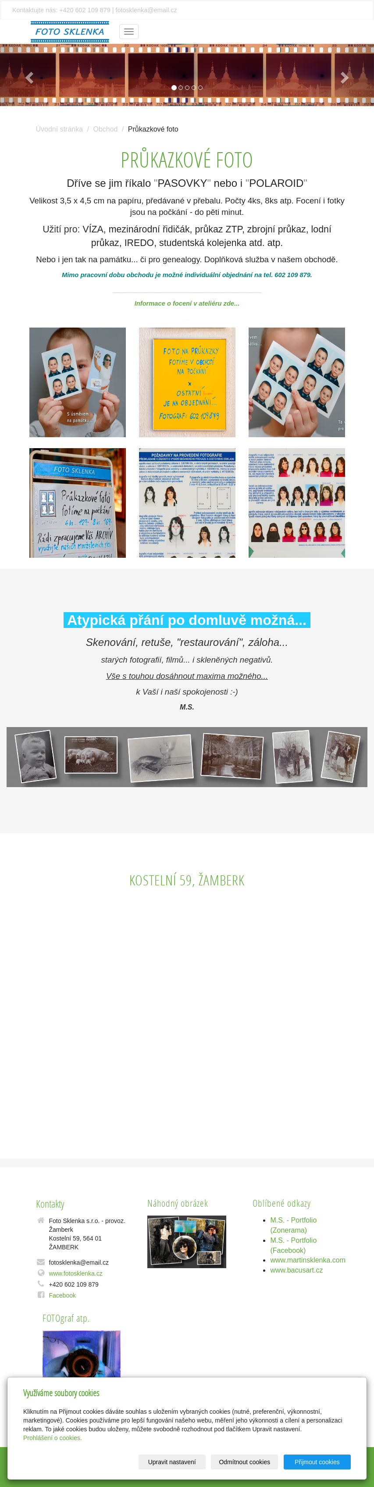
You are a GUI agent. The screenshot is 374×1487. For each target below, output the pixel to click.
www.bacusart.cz (296, 1270)
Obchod (105, 129)
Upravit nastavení (172, 1462)
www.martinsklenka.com (308, 1260)
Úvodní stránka (59, 129)
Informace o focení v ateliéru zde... (187, 303)
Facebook (62, 1295)
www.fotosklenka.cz (76, 1273)
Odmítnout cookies (245, 1462)
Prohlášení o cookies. (52, 1437)
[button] (28, 75)
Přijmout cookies (317, 1462)
